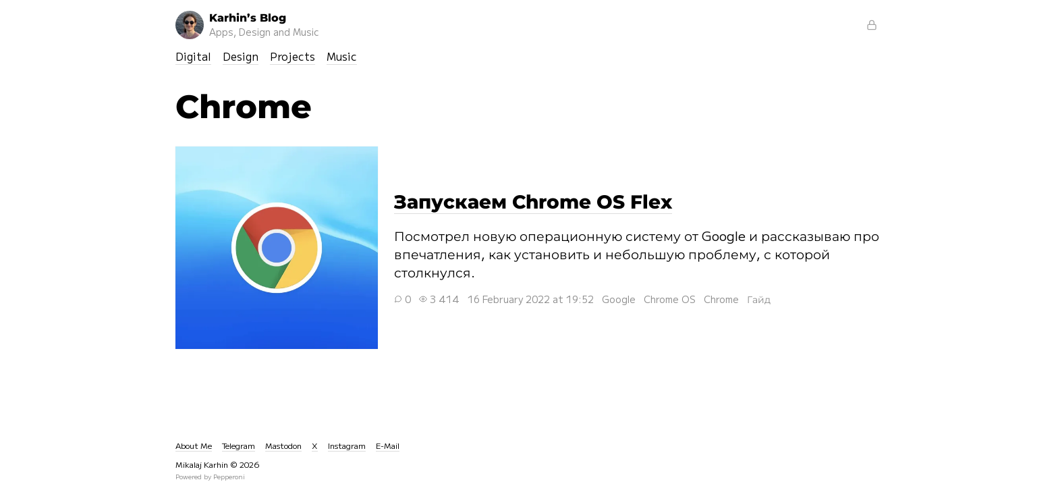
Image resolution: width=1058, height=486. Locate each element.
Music (342, 56)
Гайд (759, 299)
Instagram (347, 445)
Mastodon (283, 445)
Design (240, 56)
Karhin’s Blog (247, 25)
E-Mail (387, 445)
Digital (193, 56)
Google (619, 299)
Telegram (238, 445)
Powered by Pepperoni (210, 476)
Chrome (721, 299)
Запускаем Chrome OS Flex (276, 247)
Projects (292, 56)
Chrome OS (670, 299)
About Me (193, 445)
